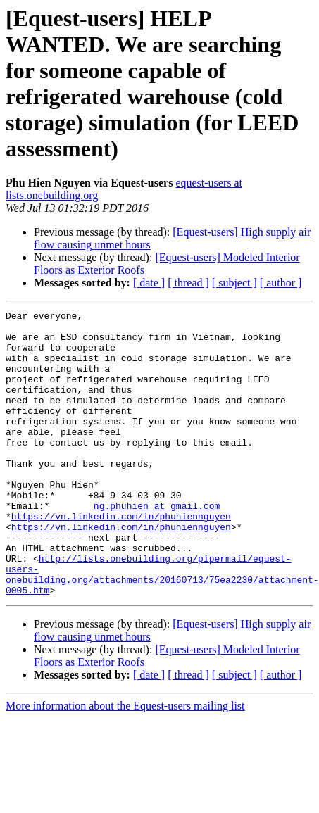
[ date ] (149, 283)
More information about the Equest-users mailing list (125, 763)
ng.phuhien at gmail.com (157, 545)
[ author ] (281, 283)
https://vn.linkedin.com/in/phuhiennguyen (121, 558)
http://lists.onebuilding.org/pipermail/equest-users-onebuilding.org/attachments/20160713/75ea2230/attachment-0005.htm (162, 628)
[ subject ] (234, 283)
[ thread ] (188, 283)
